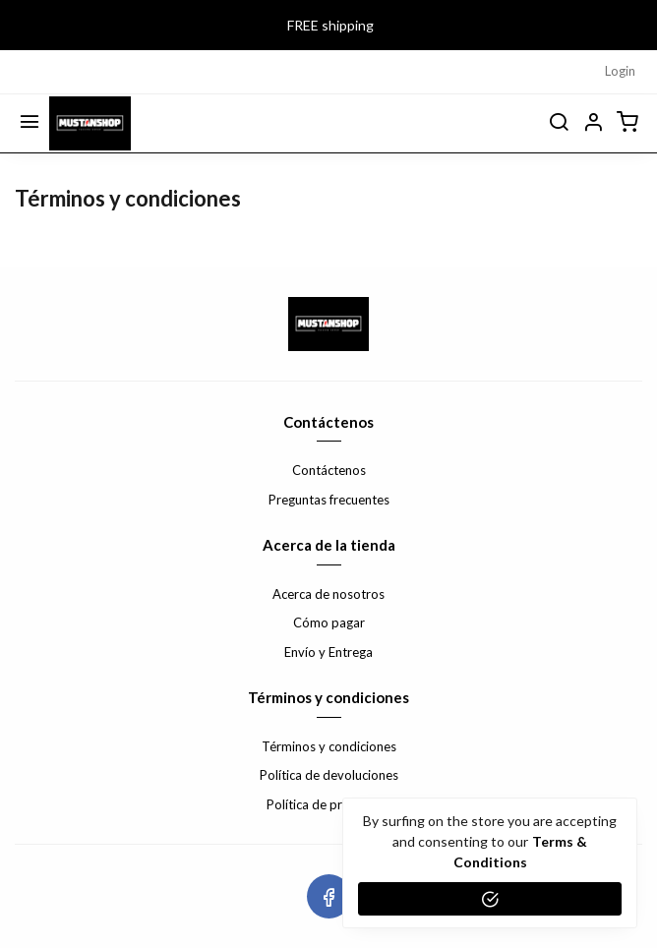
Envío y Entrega (328, 652)
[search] (558, 123)
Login (620, 71)
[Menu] (29, 123)
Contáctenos (329, 470)
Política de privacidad (328, 804)
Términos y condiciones (329, 746)
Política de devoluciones (329, 775)
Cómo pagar (329, 622)
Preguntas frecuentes (329, 499)
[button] (593, 123)
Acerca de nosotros (328, 594)
